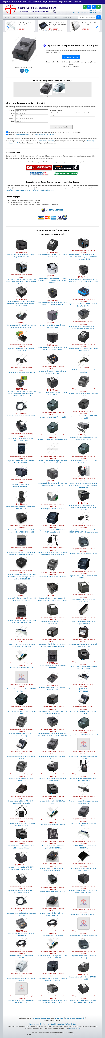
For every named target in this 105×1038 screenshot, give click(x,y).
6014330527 (37, 2)
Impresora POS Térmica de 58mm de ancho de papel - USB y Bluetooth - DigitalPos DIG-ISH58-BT (52, 280)
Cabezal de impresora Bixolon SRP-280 (52, 824)
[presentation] (66, 121)
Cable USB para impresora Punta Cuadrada (21, 416)
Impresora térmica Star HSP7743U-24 (52, 892)
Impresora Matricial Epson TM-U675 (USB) (83, 553)
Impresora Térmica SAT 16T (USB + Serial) (52, 417)
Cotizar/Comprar (71, 57)
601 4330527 (36, 1018)
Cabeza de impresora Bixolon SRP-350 (21, 667)
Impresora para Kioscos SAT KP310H (52, 508)
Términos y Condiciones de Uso (44, 134)
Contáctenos (78, 2)
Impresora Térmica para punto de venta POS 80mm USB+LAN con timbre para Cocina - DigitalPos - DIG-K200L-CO (21, 577)
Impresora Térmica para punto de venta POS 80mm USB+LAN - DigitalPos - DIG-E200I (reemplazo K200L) (83, 257)
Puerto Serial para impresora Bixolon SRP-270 (83, 914)
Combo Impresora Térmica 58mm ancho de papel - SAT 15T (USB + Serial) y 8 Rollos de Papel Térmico (83, 485)
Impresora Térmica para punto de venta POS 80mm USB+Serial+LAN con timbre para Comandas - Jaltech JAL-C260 (21, 393)
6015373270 (27, 2)
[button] (97, 26)
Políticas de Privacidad (22, 134)
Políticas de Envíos (71, 1024)
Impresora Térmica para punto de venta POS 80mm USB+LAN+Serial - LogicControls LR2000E (83, 507)
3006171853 (53, 2)
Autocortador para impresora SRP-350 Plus (83, 935)
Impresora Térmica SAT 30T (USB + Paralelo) (52, 439)
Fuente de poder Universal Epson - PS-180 (21, 372)
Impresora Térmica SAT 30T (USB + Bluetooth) (84, 735)
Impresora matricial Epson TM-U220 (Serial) (52, 577)
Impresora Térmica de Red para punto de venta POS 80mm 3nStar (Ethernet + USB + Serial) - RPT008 (21, 304)
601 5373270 (45, 1018)
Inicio (7, 17)
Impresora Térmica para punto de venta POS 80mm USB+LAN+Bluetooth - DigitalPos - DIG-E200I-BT (21, 281)
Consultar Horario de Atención (75, 1018)
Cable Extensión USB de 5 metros (52, 935)
